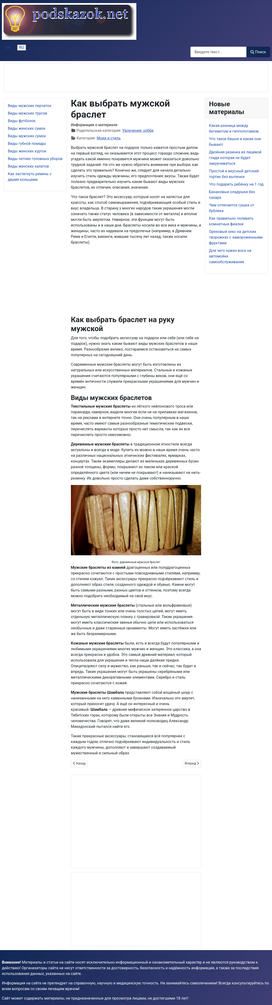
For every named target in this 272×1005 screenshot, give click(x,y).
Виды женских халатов (28, 166)
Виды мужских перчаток (29, 105)
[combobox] (218, 52)
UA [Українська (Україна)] (8, 47)
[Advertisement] (94, 77)
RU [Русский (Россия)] (21, 47)
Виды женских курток (27, 151)
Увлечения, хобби (137, 130)
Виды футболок (22, 121)
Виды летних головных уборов (35, 158)
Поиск (258, 52)
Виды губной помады (27, 143)
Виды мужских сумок (27, 136)
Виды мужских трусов (27, 113)
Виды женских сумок (27, 128)
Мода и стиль (109, 138)
